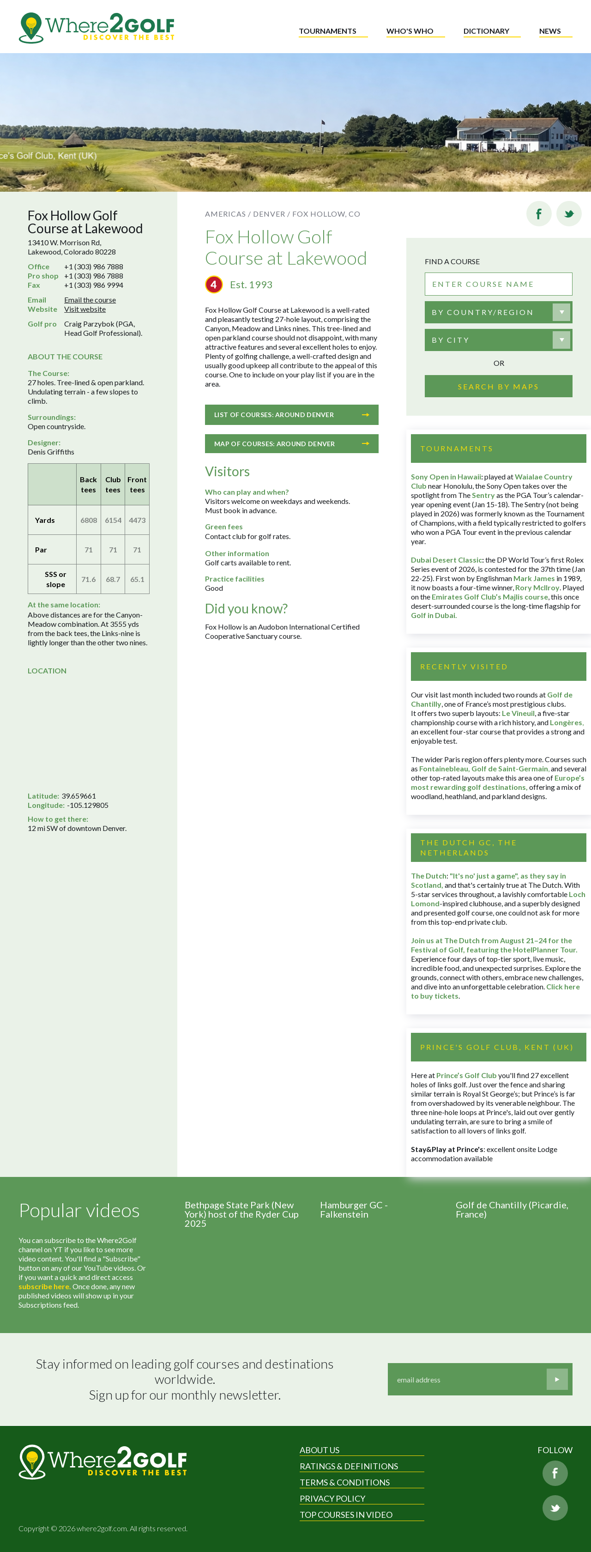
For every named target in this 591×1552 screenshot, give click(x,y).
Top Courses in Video (346, 1515)
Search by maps (498, 386)
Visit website (85, 308)
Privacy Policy (332, 1498)
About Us (319, 1450)
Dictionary (486, 30)
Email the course (90, 299)
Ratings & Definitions (349, 1466)
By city (451, 339)
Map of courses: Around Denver (291, 444)
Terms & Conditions (345, 1482)
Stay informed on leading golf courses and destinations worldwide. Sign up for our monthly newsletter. (186, 1379)
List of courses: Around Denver (291, 414)
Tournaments (327, 30)
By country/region (483, 312)
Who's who (410, 30)
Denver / (271, 213)
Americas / (228, 213)
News (550, 30)
